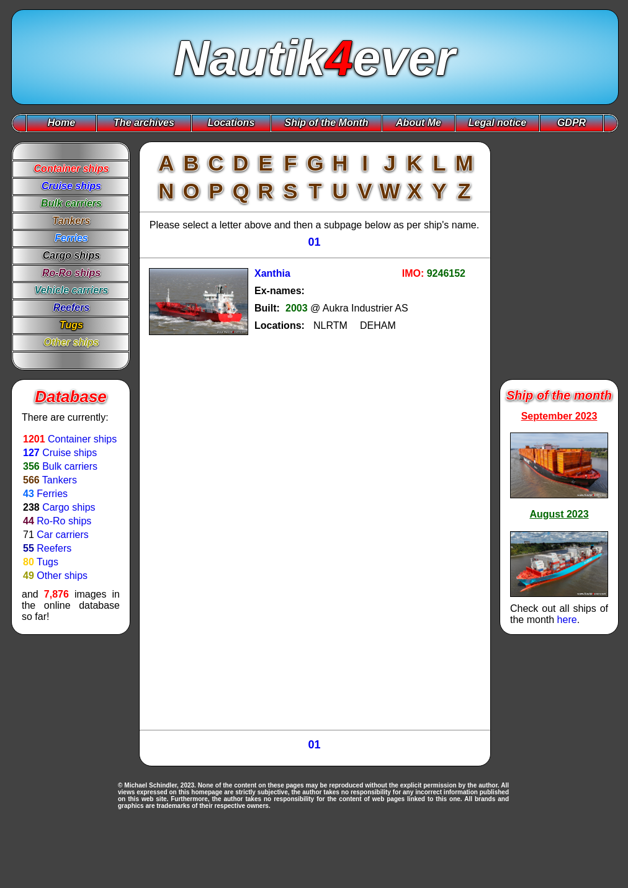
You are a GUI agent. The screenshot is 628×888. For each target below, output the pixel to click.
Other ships (62, 575)
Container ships (82, 439)
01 (314, 242)
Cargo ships (68, 507)
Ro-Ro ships (64, 521)
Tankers (59, 480)
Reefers (54, 548)
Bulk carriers (69, 466)
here (567, 619)
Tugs (47, 562)
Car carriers (63, 534)
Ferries (52, 493)
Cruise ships (69, 452)
